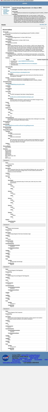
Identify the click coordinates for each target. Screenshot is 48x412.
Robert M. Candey (34, 356)
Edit (46, 24)
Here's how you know (28, 0)
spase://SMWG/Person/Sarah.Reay (26, 61)
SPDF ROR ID (34, 358)
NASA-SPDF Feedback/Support (30, 355)
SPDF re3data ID (17, 359)
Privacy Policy (26, 361)
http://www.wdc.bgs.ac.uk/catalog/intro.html (20, 72)
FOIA (46, 359)
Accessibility (38, 359)
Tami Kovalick (23, 358)
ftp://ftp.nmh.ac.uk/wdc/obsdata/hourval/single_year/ (22, 97)
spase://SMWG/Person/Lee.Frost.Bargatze (27, 63)
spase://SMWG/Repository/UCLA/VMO (16, 84)
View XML (42, 24)
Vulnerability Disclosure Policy (12, 362)
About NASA (28, 359)
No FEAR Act (16, 361)
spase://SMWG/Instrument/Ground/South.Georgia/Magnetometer (19, 125)
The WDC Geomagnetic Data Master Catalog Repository (6, 11)
